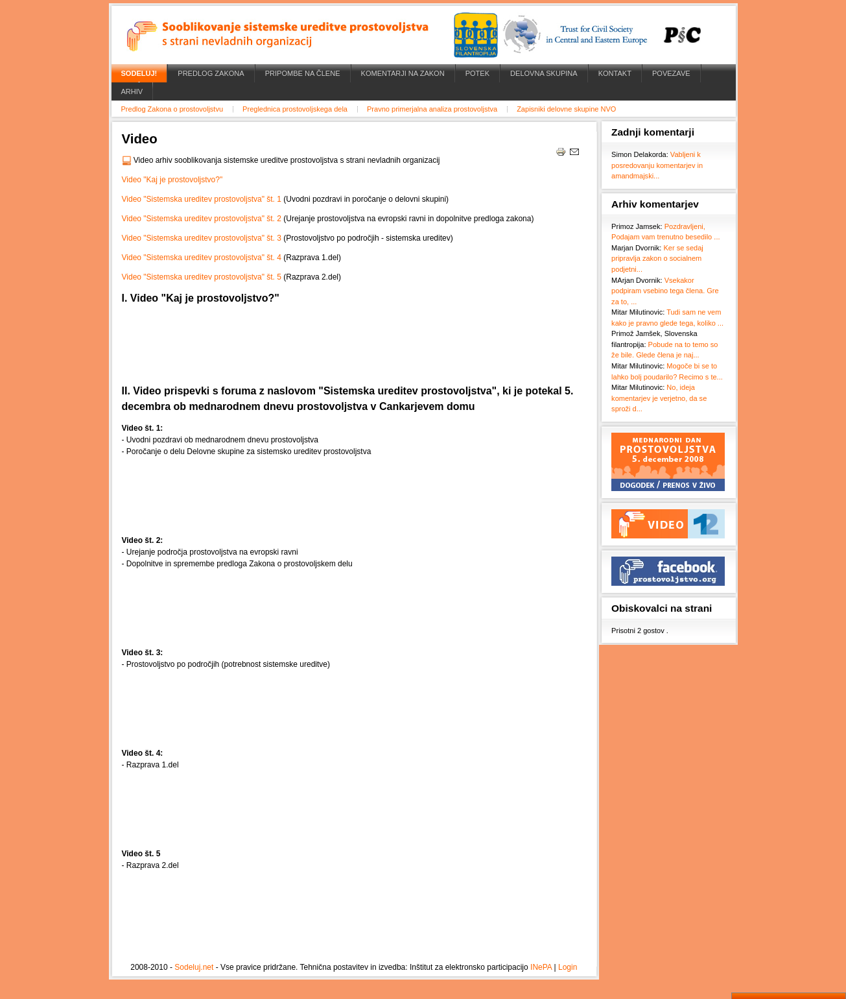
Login (567, 967)
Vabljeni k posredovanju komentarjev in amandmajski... (657, 165)
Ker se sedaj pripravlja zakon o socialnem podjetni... (657, 258)
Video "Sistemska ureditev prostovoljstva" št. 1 (201, 199)
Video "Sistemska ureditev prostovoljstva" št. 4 (201, 257)
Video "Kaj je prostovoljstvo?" (172, 179)
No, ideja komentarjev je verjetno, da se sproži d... (659, 398)
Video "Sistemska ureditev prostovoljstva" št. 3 (201, 238)
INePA (541, 967)
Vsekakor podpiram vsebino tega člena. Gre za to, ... (665, 291)
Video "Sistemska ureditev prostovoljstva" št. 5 (201, 277)
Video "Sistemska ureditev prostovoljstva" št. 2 (201, 218)
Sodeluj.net (193, 967)
